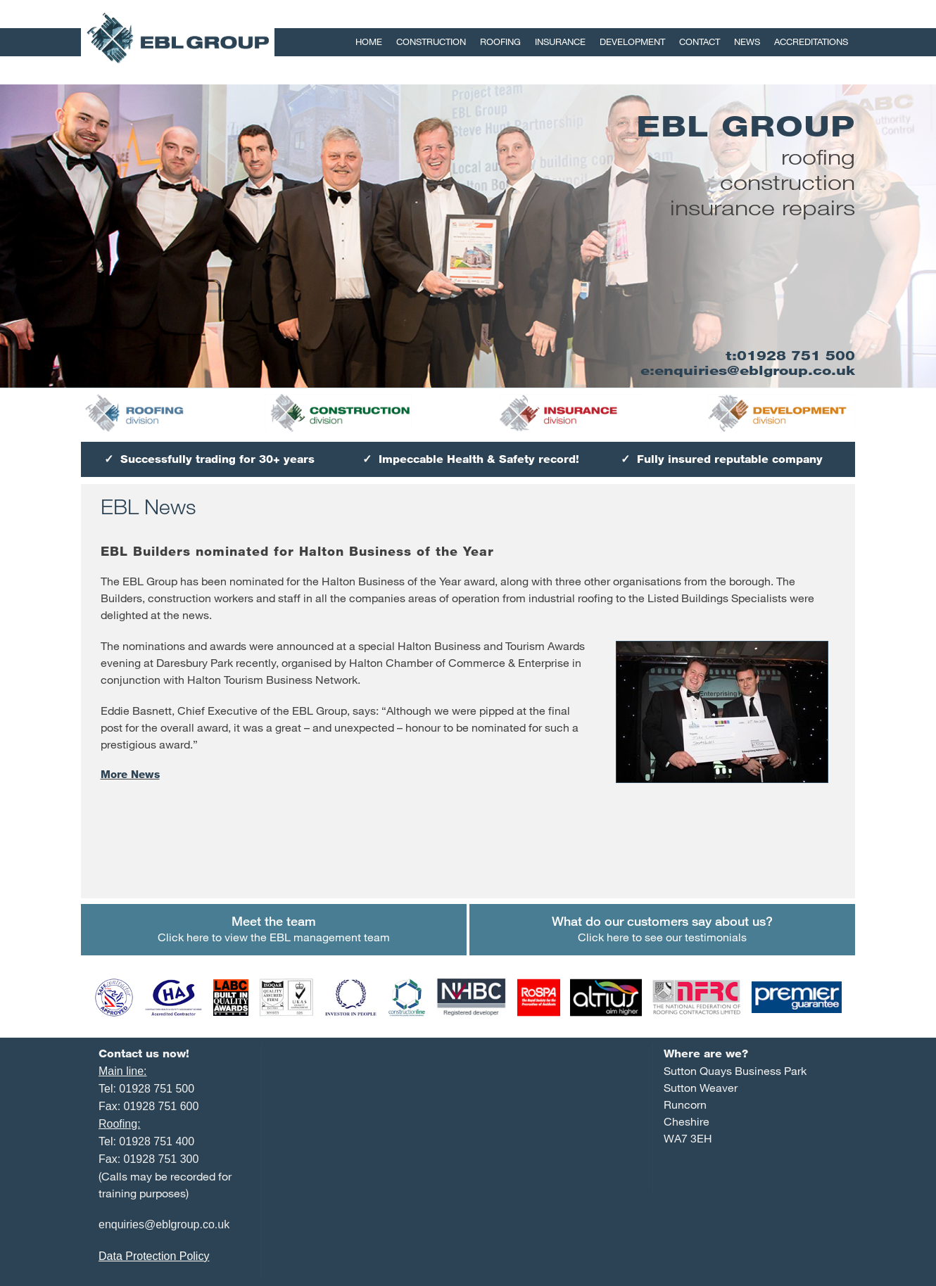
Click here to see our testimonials (662, 928)
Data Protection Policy (154, 1256)
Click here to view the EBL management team (274, 928)
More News (130, 774)
